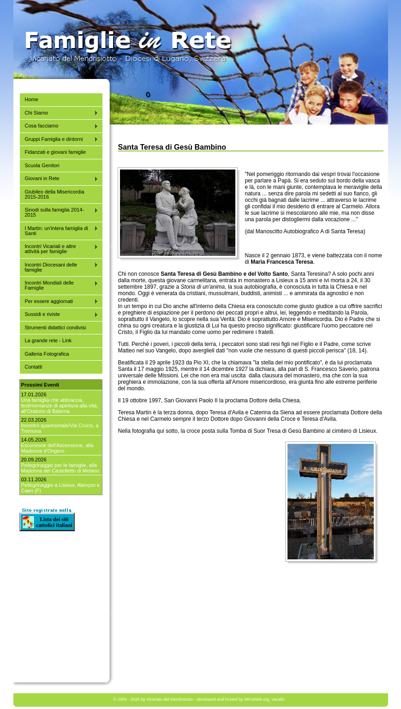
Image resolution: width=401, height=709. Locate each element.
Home (31, 99)
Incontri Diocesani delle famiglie (59, 267)
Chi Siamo (59, 113)
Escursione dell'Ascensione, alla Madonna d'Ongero (57, 448)
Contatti (33, 367)
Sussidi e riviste (59, 314)
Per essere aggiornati (59, 301)
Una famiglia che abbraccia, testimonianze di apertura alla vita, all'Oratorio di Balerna (59, 405)
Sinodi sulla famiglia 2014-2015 (59, 212)
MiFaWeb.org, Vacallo (264, 699)
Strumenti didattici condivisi (55, 327)
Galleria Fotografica (47, 354)
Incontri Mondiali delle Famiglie (59, 285)
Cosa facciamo (59, 126)
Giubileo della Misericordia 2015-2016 (54, 194)
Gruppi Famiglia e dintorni (59, 139)
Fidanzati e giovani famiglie (55, 152)
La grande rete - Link (48, 340)
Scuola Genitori (42, 165)
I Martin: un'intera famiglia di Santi (59, 230)
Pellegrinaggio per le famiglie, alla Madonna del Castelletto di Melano (60, 467)
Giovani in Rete (59, 179)
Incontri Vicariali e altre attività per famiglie (59, 248)
